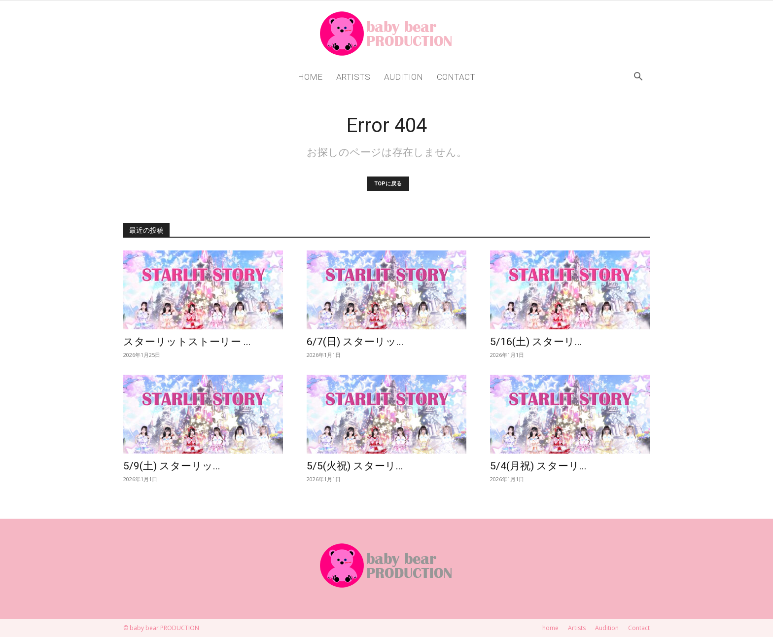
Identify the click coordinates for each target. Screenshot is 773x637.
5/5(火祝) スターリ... (355, 466)
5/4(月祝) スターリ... (538, 466)
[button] (638, 77)
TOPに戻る (388, 183)
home (310, 77)
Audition (403, 77)
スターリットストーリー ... (187, 342)
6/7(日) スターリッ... (355, 342)
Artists (353, 77)
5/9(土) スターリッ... (171, 466)
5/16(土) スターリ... (536, 342)
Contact (456, 77)
